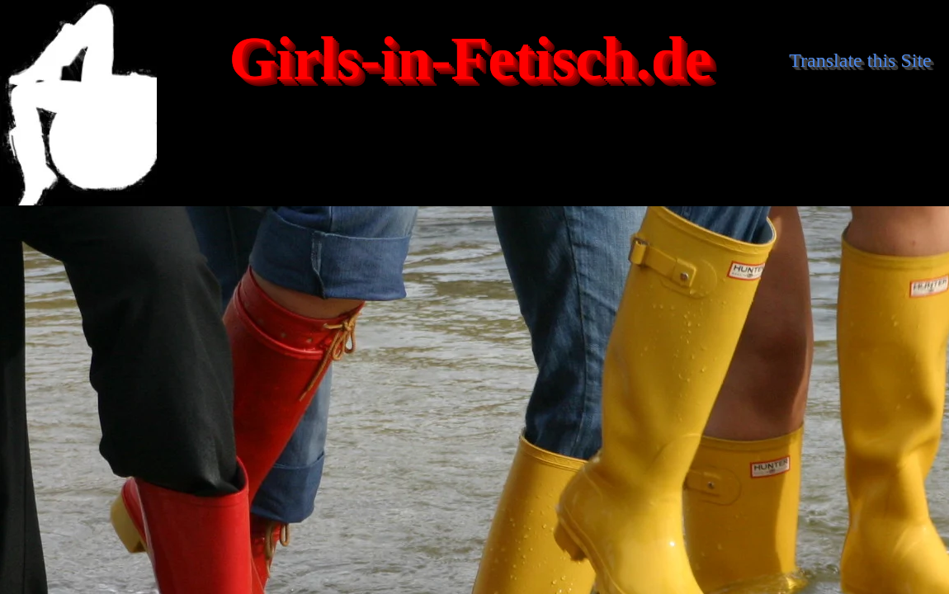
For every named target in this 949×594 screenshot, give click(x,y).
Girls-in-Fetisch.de (470, 59)
